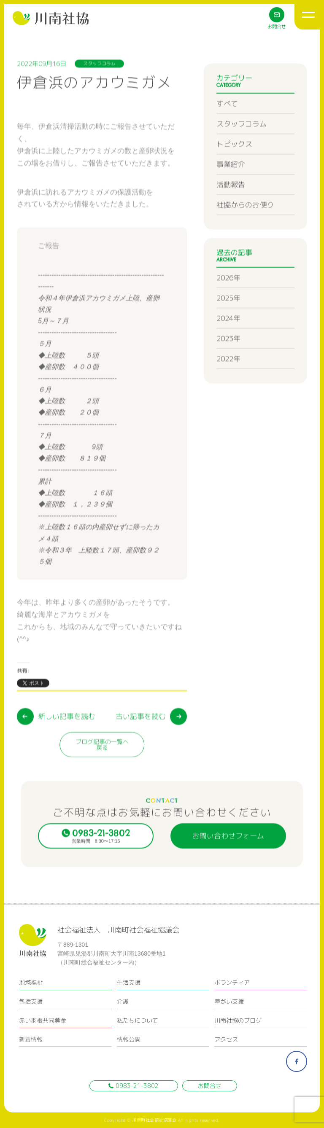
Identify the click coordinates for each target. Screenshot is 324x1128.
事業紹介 (230, 188)
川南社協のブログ (238, 1020)
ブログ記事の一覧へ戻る (102, 780)
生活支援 (128, 982)
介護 (123, 1001)
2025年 (228, 321)
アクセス (226, 1039)
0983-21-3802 (133, 1086)
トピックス (234, 167)
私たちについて (137, 1020)
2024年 (228, 341)
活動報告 (230, 208)
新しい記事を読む (66, 751)
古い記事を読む (141, 751)
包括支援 (31, 1001)
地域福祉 (31, 982)
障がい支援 (229, 1001)
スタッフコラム (241, 147)
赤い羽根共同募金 (42, 1020)
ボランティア (232, 982)
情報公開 (128, 1039)
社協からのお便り (245, 228)
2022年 (228, 382)
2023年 (228, 362)
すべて (227, 127)
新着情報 (31, 1039)
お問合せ (209, 1086)
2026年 (228, 301)
